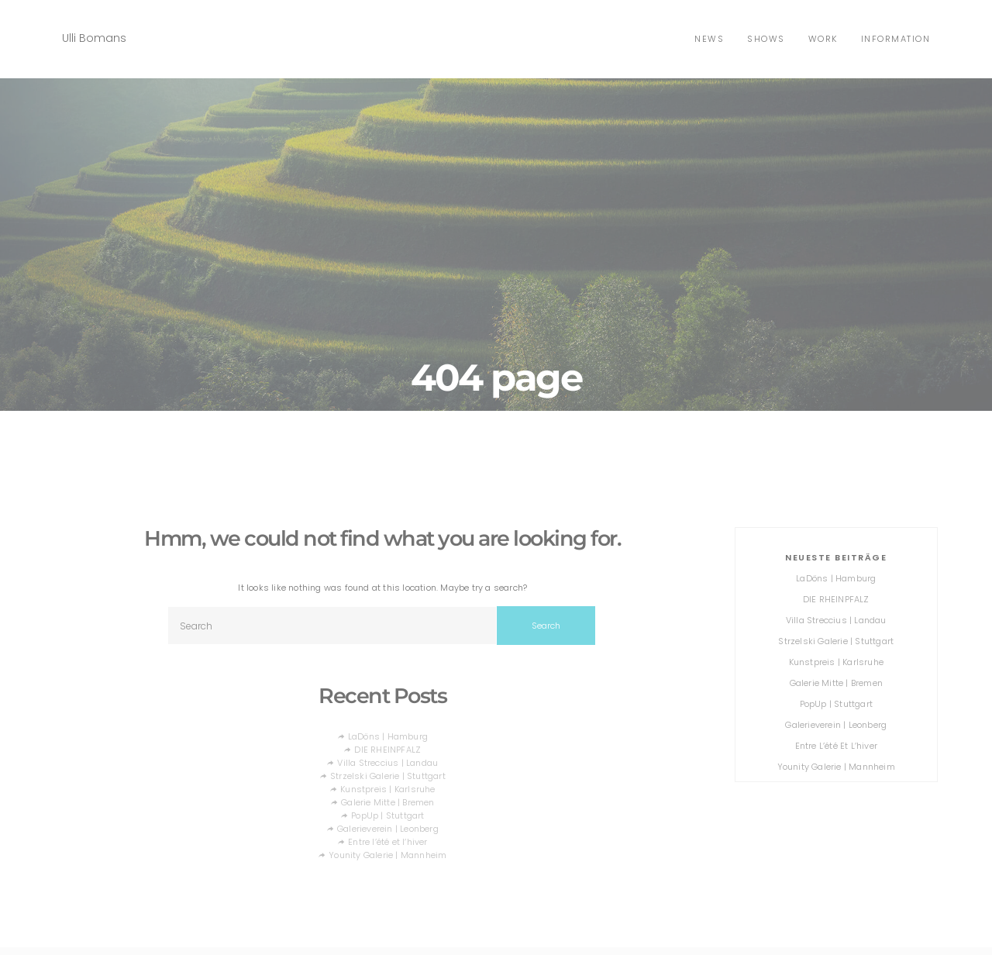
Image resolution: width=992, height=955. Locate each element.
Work (823, 39)
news (709, 39)
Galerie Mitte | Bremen (387, 802)
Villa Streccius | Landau (387, 763)
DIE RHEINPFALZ (387, 749)
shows (766, 39)
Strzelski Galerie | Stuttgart (388, 776)
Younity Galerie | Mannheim (387, 855)
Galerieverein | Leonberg (388, 828)
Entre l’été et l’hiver (387, 842)
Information (896, 39)
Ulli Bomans (94, 38)
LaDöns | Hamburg (388, 736)
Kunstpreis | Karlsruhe (387, 789)
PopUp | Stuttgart (387, 815)
